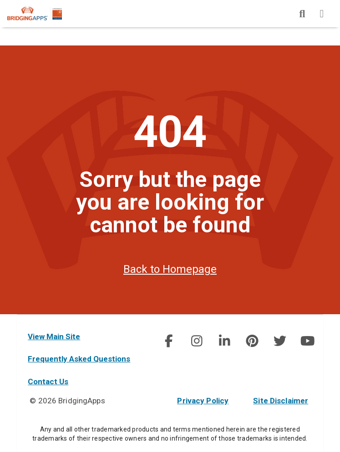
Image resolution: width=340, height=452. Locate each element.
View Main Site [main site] (54, 336)
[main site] (41, 13)
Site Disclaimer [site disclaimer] (280, 400)
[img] (302, 13)
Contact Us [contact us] (48, 381)
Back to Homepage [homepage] (170, 269)
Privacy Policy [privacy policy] (202, 400)
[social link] (168, 341)
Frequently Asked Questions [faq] (79, 358)
